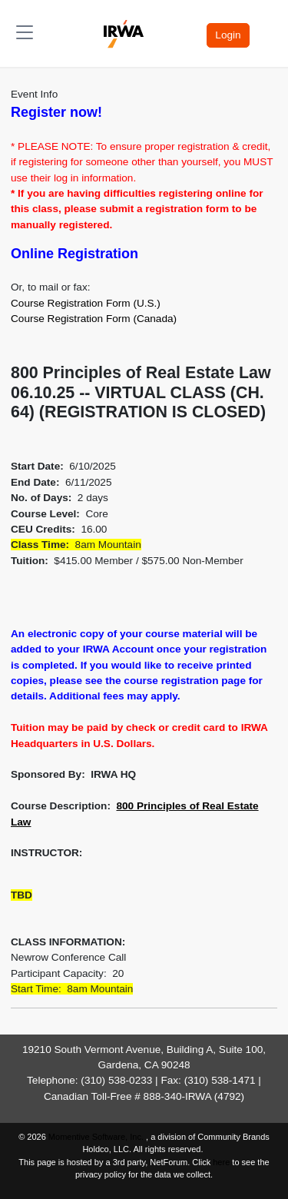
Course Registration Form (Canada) (94, 318)
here (221, 1162)
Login (227, 35)
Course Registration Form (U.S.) (86, 303)
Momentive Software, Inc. (97, 1136)
